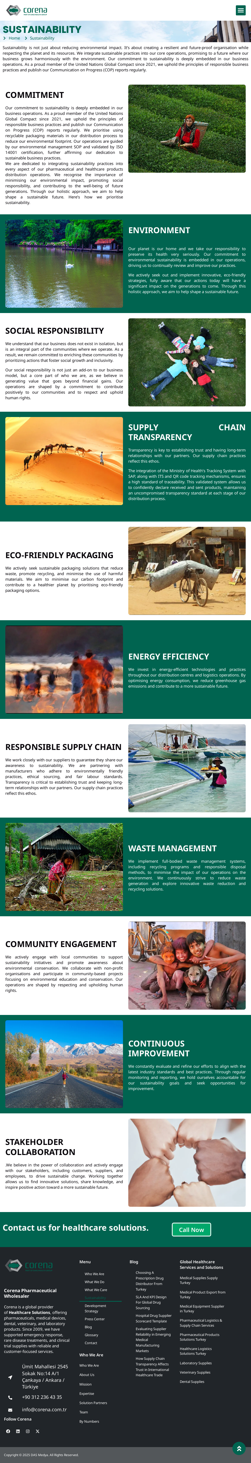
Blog (88, 1327)
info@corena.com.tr (44, 1409)
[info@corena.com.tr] (10, 1410)
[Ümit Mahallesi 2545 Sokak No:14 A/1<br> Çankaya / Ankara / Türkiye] (10, 1377)
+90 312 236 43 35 (42, 1397)
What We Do (94, 1281)
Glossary (91, 1334)
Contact (91, 1342)
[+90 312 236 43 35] (10, 1397)
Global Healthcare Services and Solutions (201, 1264)
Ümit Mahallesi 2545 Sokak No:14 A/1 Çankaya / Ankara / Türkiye (45, 1376)
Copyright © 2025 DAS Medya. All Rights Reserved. (41, 1455)
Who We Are (94, 1273)
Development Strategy (95, 1308)
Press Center (95, 1319)
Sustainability (95, 1297)
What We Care (96, 1289)
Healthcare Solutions (29, 1312)
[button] (241, 10)
